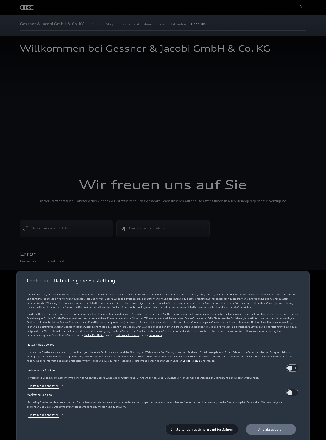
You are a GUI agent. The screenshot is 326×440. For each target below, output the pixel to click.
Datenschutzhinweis (127, 335)
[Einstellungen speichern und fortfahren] (201, 429)
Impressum (155, 335)
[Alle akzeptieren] (271, 429)
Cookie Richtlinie (93, 335)
